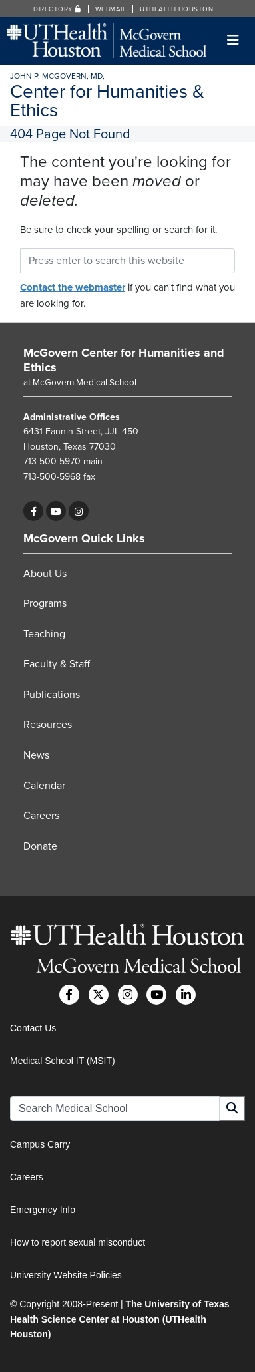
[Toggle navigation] (233, 40)
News (36, 755)
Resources (47, 724)
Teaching (44, 634)
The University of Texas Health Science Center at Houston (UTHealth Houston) (120, 1319)
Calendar (44, 785)
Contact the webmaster (72, 287)
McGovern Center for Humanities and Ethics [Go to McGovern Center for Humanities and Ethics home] (123, 360)
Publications (51, 694)
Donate (40, 846)
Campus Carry (40, 1144)
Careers (41, 815)
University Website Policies (66, 1275)
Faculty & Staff (56, 664)
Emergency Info (42, 1209)
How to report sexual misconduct (77, 1242)
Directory (57, 9)
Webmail (111, 9)
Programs (45, 603)
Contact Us (33, 1028)
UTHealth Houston (176, 9)
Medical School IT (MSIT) (62, 1060)
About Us (45, 573)
